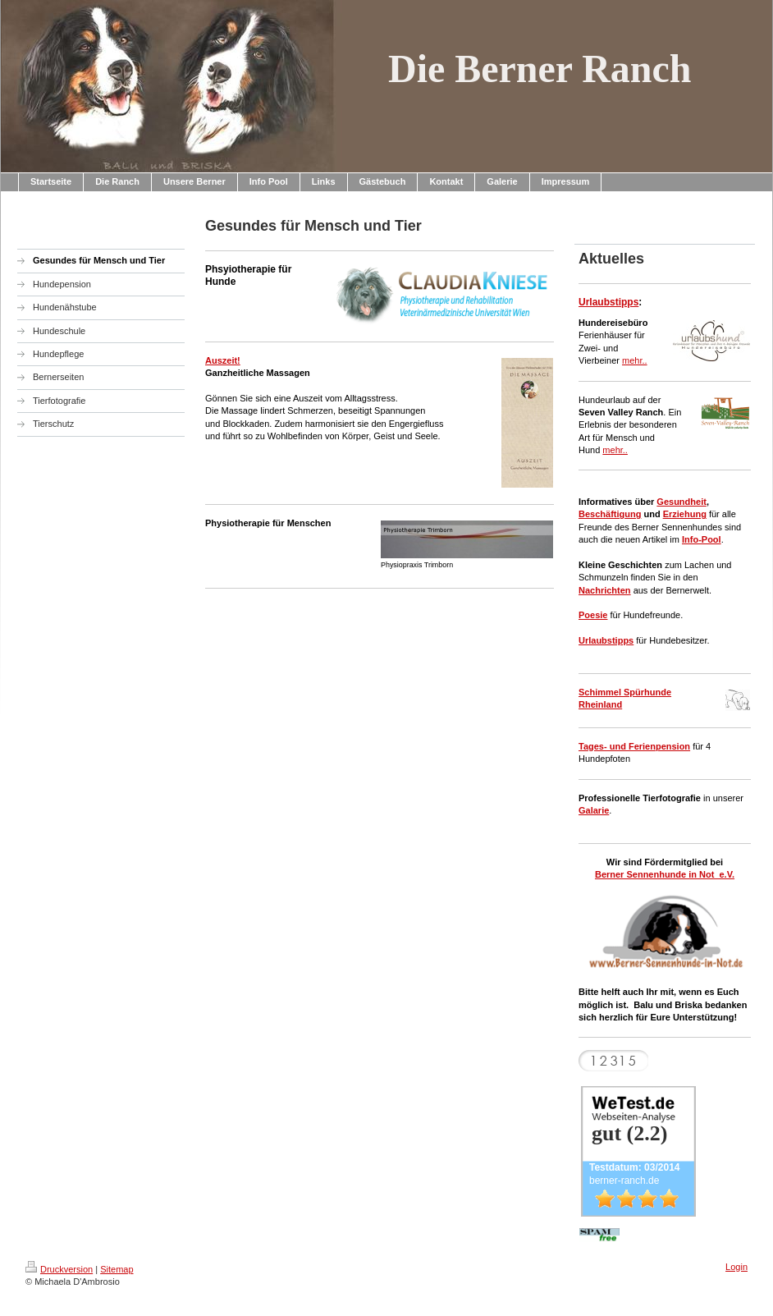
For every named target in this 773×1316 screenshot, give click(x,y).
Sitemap (116, 1269)
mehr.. (634, 360)
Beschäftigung (610, 514)
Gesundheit (681, 502)
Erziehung (685, 514)
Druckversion (59, 1269)
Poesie (593, 615)
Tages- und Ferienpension (634, 746)
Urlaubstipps (608, 302)
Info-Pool (701, 539)
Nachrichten (605, 590)
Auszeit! (222, 360)
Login (736, 1267)
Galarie (594, 810)
